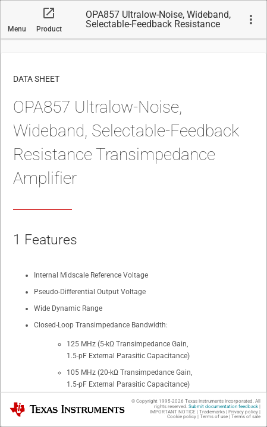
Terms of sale (245, 416)
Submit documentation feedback (223, 406)
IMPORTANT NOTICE (173, 412)
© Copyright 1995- (157, 401)
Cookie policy (181, 416)
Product (49, 29)
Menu (17, 29)
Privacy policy (243, 412)
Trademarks (212, 412)
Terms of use (214, 416)
